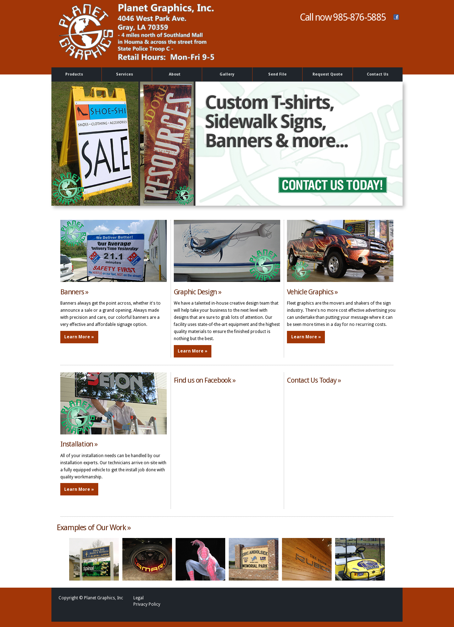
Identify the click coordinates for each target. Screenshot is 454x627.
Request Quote (327, 74)
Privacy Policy (146, 604)
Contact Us (377, 74)
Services (125, 74)
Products (75, 74)
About (176, 74)
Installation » (79, 444)
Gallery (227, 74)
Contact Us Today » (314, 380)
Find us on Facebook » (205, 380)
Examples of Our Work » (94, 527)
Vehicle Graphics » (312, 292)
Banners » (74, 292)
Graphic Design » (197, 292)
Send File (277, 74)
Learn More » (79, 336)
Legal (138, 597)
